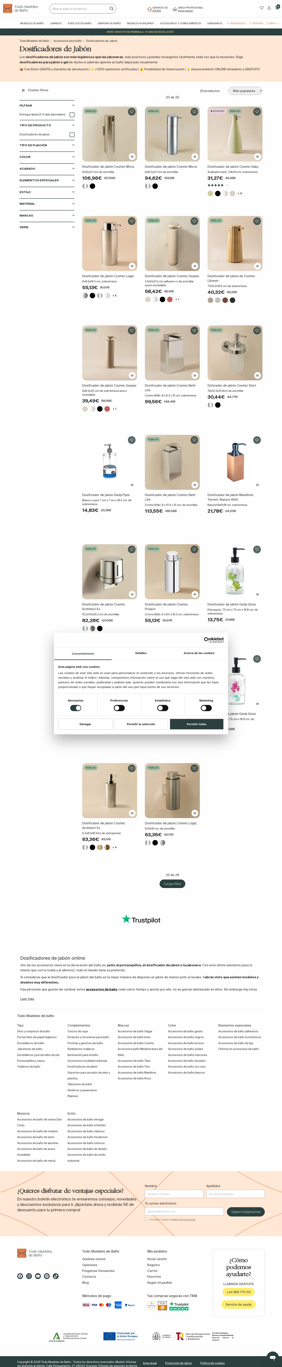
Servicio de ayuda (239, 1304)
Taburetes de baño (80, 1084)
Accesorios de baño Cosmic (136, 1043)
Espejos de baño (80, 23)
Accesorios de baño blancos (186, 1072)
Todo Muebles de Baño (34, 40)
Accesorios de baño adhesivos (238, 1031)
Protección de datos (178, 1363)
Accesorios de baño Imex (134, 1037)
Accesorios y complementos (180, 23)
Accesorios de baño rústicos (86, 1143)
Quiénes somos (93, 1259)
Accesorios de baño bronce (186, 1043)
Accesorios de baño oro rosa (186, 1066)
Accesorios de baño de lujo (235, 1043)
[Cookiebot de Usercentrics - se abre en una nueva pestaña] (207, 640)
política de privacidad (183, 1219)
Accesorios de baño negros (186, 1037)
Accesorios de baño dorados (187, 1060)
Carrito (152, 1270)
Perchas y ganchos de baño (85, 1043)
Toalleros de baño (28, 1066)
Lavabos (56, 23)
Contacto (89, 1276)
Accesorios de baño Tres (134, 1066)
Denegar (85, 724)
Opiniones (89, 1265)
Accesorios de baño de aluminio (37, 1143)
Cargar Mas (172, 884)
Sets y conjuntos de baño (33, 1031)
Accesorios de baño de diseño (87, 1148)
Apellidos (213, 1186)
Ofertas (257, 23)
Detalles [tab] (141, 653)
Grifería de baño (109, 23)
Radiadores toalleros (81, 1049)
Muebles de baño (32, 23)
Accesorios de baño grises (185, 1031)
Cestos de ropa (78, 1031)
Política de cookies (212, 1363)
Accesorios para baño (68, 40)
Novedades (238, 23)
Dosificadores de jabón (35, 134)
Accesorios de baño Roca (134, 1078)
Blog (85, 1282)
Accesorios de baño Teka (134, 1060)
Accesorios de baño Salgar (135, 1031)
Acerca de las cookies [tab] (199, 653)
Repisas (73, 1096)
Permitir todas (196, 724)
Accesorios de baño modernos (88, 1137)
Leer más (27, 999)
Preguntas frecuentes (98, 1270)
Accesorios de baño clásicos (86, 1131)
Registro (153, 1265)
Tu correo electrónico (160, 1203)
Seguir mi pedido (159, 1282)
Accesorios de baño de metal (36, 1160)
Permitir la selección (141, 724)
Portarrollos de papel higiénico (37, 1037)
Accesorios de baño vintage (86, 1119)
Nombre (151, 1186)
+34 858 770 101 (238, 1292)
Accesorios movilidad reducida (87, 1060)
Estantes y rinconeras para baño (88, 1037)
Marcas (275, 23)
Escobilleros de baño (30, 1043)
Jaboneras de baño (29, 1049)
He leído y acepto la (172, 1219)
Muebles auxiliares (140, 23)
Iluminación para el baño (83, 1055)
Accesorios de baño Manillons (137, 1072)
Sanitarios (214, 23)
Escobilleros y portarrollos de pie (38, 1055)
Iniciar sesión (157, 1259)
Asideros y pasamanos (82, 1090)
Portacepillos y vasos (31, 1060)
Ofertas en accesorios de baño (238, 1049)
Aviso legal (150, 1363)
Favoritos (154, 1276)
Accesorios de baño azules (185, 1049)
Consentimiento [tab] (83, 653)
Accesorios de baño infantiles (87, 1125)
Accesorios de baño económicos (239, 1037)
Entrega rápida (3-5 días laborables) (42, 114)
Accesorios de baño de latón (35, 1137)
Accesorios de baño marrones (187, 1055)
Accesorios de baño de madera (37, 1131)
